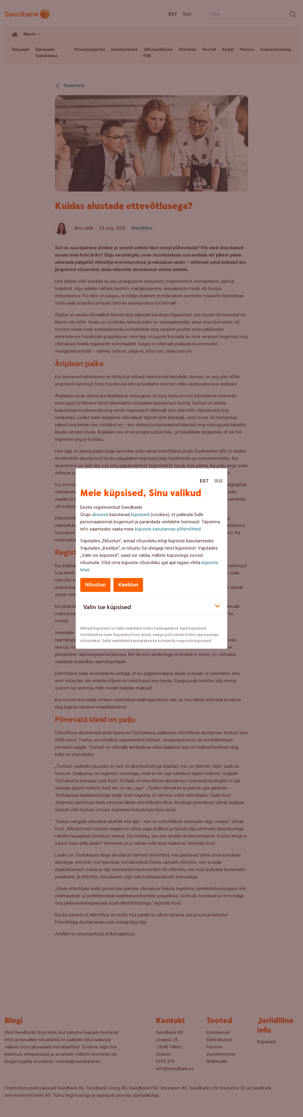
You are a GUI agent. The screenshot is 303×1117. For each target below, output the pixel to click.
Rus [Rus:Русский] (219, 481)
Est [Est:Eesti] (204, 481)
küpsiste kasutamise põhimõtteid (168, 529)
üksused (100, 514)
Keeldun (128, 584)
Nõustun (95, 584)
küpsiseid (140, 514)
